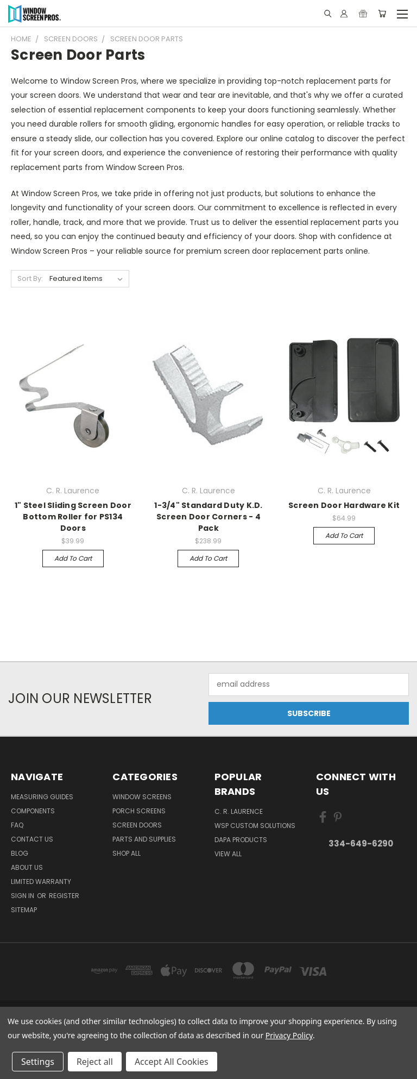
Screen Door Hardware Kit (344, 505)
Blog (19, 853)
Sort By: (30, 278)
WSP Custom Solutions (254, 825)
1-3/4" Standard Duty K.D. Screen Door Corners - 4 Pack (208, 517)
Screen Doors (137, 825)
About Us (27, 867)
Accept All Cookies (171, 1062)
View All (228, 853)
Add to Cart (73, 558)
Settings (37, 1062)
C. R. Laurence (238, 811)
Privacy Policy (289, 1035)
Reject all (95, 1062)
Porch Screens (139, 810)
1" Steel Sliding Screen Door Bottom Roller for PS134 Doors (73, 517)
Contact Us (32, 839)
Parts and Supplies (144, 839)
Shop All (126, 853)
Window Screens (142, 796)
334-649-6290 (360, 843)
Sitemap (24, 909)
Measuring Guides (42, 796)
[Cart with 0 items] (382, 13)
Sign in (23, 895)
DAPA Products (240, 839)
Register (64, 895)
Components (33, 810)
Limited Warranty (41, 881)
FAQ (17, 825)
